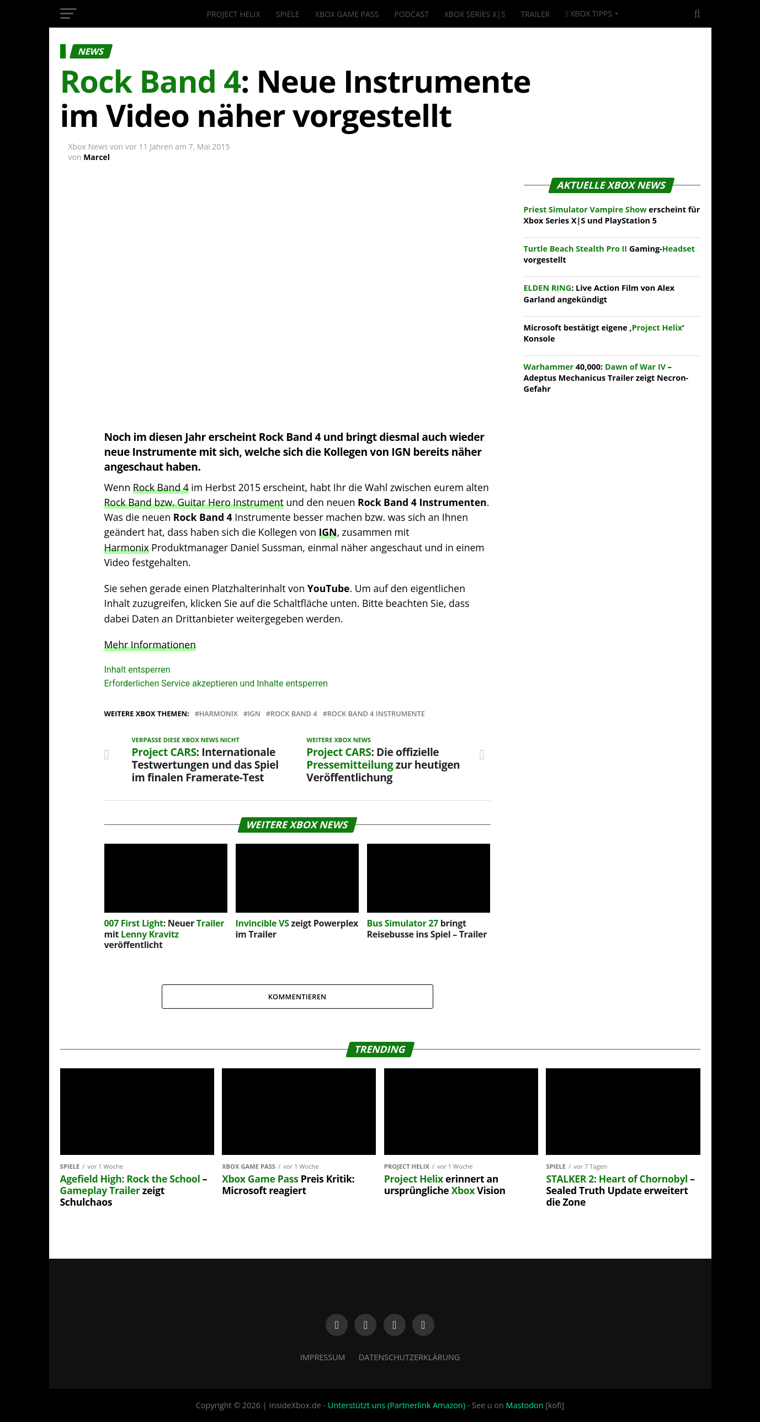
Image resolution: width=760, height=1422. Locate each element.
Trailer (535, 14)
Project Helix (234, 14)
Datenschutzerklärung (409, 1357)
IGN (328, 532)
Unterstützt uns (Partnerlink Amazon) (396, 1405)
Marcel (96, 157)
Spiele (288, 14)
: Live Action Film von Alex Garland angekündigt (599, 293)
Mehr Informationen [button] (150, 644)
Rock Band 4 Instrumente (376, 713)
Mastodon (525, 1405)
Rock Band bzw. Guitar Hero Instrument (194, 502)
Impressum (323, 1357)
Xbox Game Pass (347, 14)
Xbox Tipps (589, 13)
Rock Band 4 (161, 487)
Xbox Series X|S (474, 14)
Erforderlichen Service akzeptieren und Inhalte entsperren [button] (216, 683)
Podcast (411, 14)
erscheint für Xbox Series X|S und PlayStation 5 (612, 215)
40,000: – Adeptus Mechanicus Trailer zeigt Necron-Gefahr (606, 377)
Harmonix (126, 547)
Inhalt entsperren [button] (137, 669)
